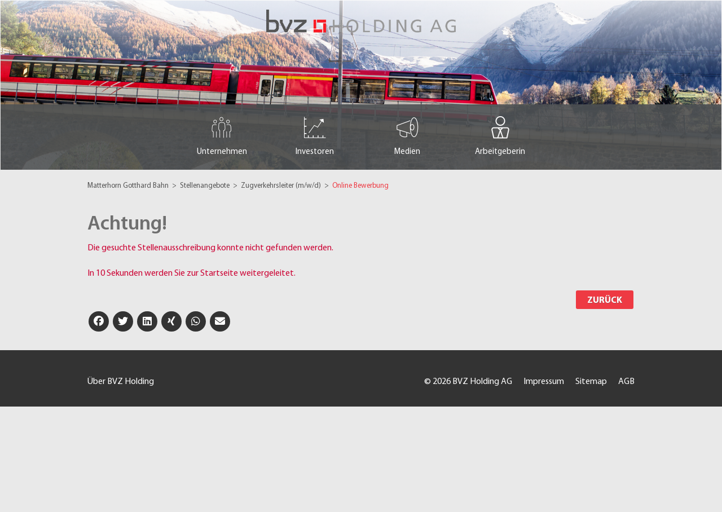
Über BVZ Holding (120, 381)
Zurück (604, 300)
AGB (626, 381)
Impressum (543, 381)
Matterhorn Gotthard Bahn (128, 185)
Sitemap (591, 381)
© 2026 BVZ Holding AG (468, 381)
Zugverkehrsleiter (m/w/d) (282, 185)
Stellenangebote (205, 185)
